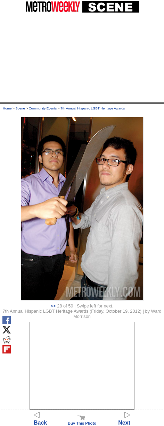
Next (124, 419)
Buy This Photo (82, 421)
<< (53, 306)
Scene (20, 108)
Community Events (43, 108)
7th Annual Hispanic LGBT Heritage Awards (92, 108)
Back (40, 419)
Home (7, 108)
